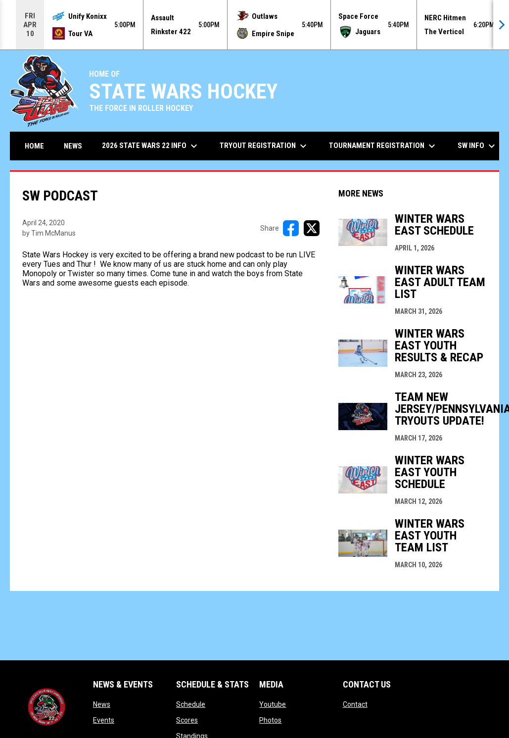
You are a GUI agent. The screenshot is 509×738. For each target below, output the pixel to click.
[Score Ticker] (254, 24)
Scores (187, 720)
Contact (355, 704)
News (101, 704)
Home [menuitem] (34, 146)
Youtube (272, 704)
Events (103, 720)
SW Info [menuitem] (478, 146)
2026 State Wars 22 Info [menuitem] (151, 146)
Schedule (190, 704)
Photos (270, 720)
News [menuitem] (73, 146)
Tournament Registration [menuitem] (383, 146)
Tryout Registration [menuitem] (264, 146)
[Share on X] (312, 228)
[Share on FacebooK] (291, 228)
